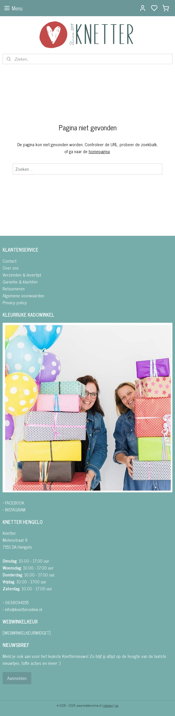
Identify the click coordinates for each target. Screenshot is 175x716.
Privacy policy (15, 302)
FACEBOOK (14, 502)
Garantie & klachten (20, 281)
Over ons (11, 267)
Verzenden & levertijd (22, 274)
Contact (9, 260)
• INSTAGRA (12, 509)
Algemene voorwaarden (23, 295)
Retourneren (14, 288)
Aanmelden (17, 678)
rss (116, 705)
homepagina (99, 151)
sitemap (108, 705)
